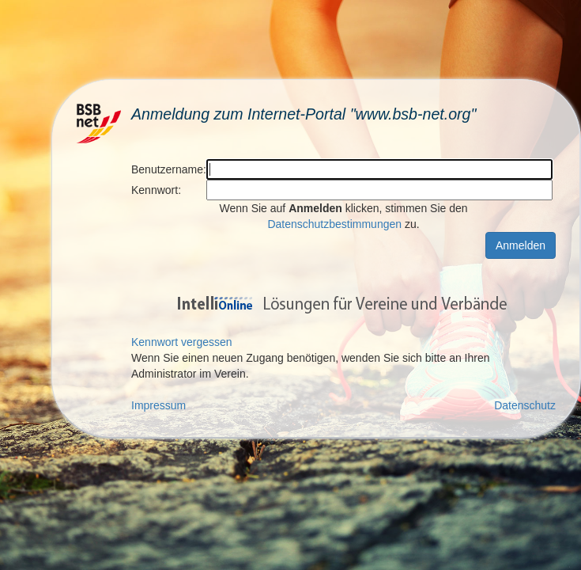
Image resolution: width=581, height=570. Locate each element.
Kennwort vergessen (181, 342)
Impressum (158, 405)
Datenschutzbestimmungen (334, 224)
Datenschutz (525, 405)
